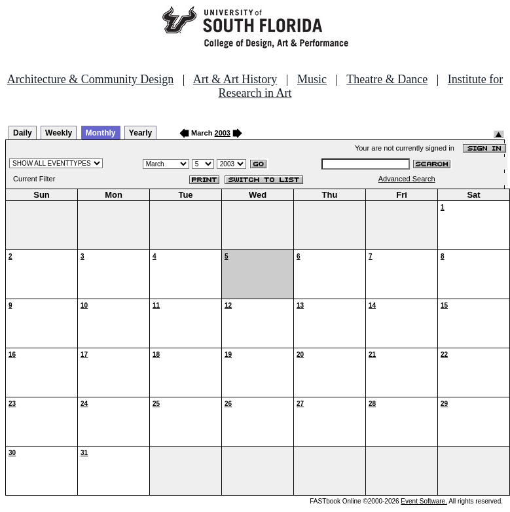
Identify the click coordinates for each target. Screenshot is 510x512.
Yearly (140, 132)
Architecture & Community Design (90, 79)
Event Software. (424, 501)
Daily (22, 132)
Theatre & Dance (387, 79)
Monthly (101, 132)
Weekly (58, 132)
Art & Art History (235, 79)
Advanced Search (406, 179)
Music (312, 79)
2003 (222, 133)
